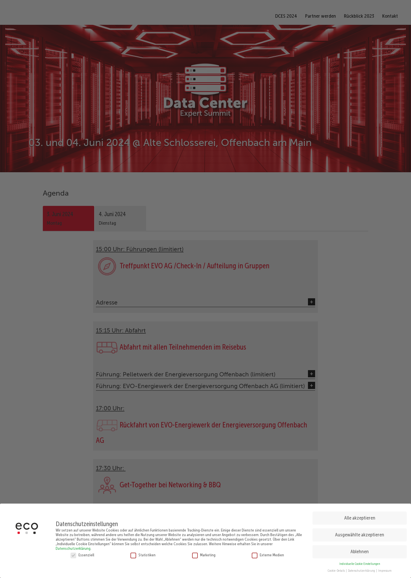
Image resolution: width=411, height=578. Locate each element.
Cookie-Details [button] (336, 569)
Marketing (203, 553)
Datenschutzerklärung (73, 547)
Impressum (385, 569)
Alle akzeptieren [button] (359, 517)
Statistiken (143, 553)
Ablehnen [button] (359, 550)
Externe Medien (268, 553)
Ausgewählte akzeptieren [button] (359, 534)
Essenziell (82, 553)
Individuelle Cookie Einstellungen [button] (359, 562)
